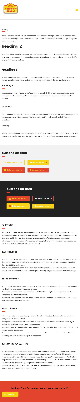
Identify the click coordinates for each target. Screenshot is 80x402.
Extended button (13, 162)
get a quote (10, 394)
